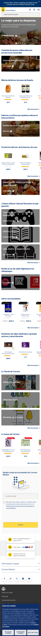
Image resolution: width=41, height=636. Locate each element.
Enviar (20, 525)
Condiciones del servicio (9, 600)
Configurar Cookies (20, 632)
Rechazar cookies (8, 632)
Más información (34, 109)
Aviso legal (5, 596)
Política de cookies (7, 592)
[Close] (39, 1)
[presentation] (19, 516)
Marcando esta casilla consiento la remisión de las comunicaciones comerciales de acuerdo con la (21, 505)
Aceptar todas (33, 632)
